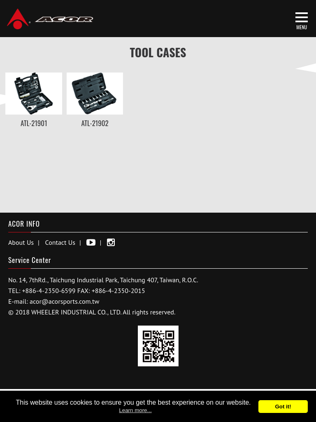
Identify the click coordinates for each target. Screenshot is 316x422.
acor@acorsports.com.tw (64, 301)
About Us (21, 242)
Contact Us (60, 242)
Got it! (283, 406)
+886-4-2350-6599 (49, 290)
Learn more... (135, 410)
